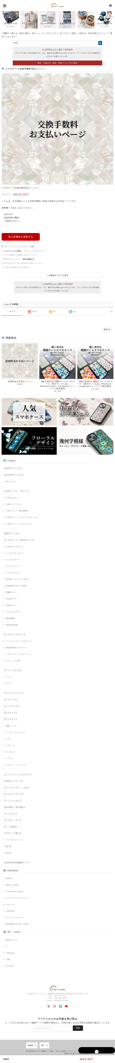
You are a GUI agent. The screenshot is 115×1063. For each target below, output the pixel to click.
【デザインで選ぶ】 (12, 833)
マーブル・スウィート (14, 840)
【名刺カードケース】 (13, 781)
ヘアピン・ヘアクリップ (15, 765)
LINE (8, 959)
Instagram (10, 953)
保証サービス (11, 939)
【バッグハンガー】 (12, 800)
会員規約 (86, 1053)
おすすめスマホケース (14, 546)
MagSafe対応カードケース (16, 647)
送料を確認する (28, 258)
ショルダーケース (13, 572)
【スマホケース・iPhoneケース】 (18, 539)
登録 (78, 1027)
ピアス (8, 738)
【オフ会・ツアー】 (12, 820)
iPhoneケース (11, 598)
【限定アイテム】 (11, 533)
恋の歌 (8, 853)
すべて (12, 311)
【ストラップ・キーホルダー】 (17, 774)
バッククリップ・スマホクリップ (19, 641)
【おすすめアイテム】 (13, 474)
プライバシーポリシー (15, 917)
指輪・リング (11, 725)
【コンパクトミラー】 (13, 693)
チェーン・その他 (13, 660)
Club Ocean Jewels (14, 891)
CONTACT (10, 911)
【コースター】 (10, 813)
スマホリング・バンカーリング (18, 654)
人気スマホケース (13, 497)
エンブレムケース (13, 559)
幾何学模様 (10, 618)
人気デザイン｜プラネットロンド (19, 523)
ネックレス (10, 751)
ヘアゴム (9, 758)
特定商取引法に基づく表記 (17, 924)
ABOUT (9, 878)
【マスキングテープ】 (13, 794)
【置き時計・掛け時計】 (14, 807)
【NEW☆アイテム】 (12, 468)
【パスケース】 (10, 699)
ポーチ (8, 683)
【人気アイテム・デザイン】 (16, 491)
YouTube (10, 966)
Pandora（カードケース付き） (18, 579)
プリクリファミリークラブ (17, 898)
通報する (107, 329)
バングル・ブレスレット (15, 732)
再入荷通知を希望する (20, 236)
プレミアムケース (13, 566)
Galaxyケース (11, 605)
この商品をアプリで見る (57, 275)
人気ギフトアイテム (14, 504)
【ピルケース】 (10, 712)
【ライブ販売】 (10, 826)
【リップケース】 (11, 706)
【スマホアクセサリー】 (14, 634)
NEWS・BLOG (12, 885)
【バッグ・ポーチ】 (12, 670)
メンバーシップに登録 (12, 250)
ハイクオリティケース (14, 553)
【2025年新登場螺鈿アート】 (17, 862)
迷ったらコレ (11, 481)
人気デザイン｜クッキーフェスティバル (21, 517)
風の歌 (8, 846)
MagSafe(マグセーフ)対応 (16, 585)
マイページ (10, 904)
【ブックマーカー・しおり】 (16, 787)
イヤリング (10, 745)
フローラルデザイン (14, 611)
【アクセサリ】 (10, 719)
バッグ (8, 677)
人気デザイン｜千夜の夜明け (17, 510)
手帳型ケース (11, 592)
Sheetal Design (12, 624)
